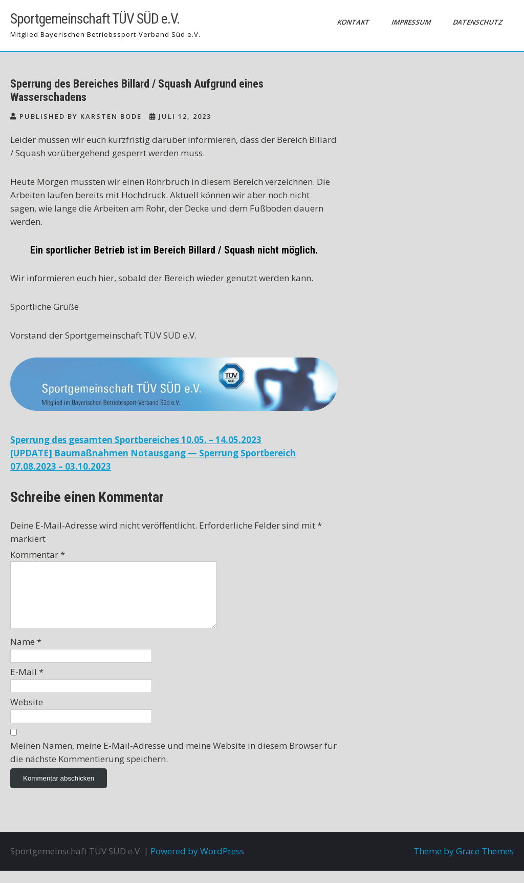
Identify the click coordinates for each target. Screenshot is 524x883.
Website (26, 714)
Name (25, 654)
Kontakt (354, 22)
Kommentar (37, 554)
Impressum (411, 22)
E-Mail (26, 684)
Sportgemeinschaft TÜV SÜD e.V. (95, 18)
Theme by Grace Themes (463, 863)
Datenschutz (479, 22)
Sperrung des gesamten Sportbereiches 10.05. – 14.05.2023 (135, 440)
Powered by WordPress (197, 863)
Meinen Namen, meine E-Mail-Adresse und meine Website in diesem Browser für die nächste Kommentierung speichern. (173, 764)
